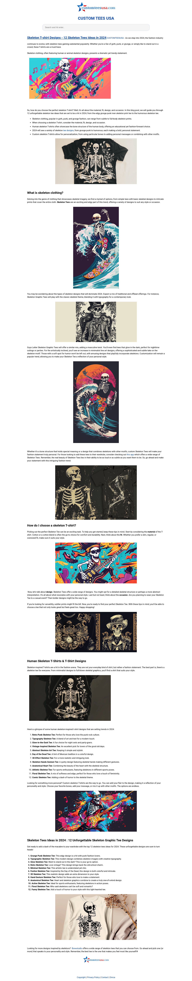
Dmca (112, 977)
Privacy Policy (93, 977)
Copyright (81, 977)
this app (130, 454)
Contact (104, 977)
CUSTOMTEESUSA (115, 38)
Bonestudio (77, 948)
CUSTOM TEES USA (96, 18)
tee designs (68, 130)
